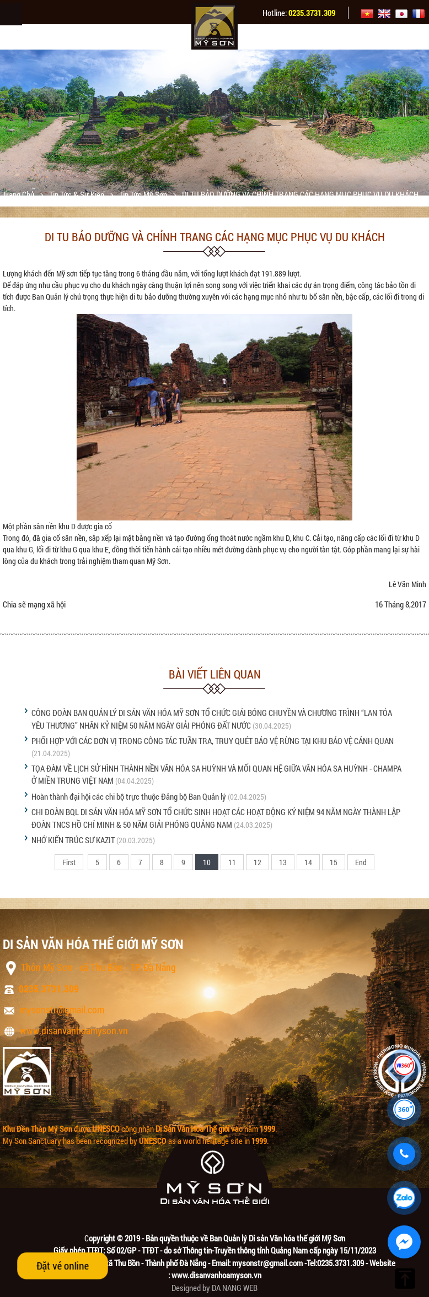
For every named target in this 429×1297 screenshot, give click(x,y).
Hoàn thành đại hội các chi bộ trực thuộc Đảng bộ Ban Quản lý (128, 796)
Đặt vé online (62, 1265)
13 (283, 862)
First (69, 862)
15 (333, 862)
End (361, 862)
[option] (214, 123)
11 (232, 862)
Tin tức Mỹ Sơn (144, 194)
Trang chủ (19, 194)
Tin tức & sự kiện (77, 194)
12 (257, 862)
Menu (11, 14)
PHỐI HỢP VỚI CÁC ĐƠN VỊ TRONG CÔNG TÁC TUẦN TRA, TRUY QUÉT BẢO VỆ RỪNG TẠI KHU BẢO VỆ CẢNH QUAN (212, 740)
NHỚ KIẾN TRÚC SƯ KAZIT (73, 839)
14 (308, 862)
